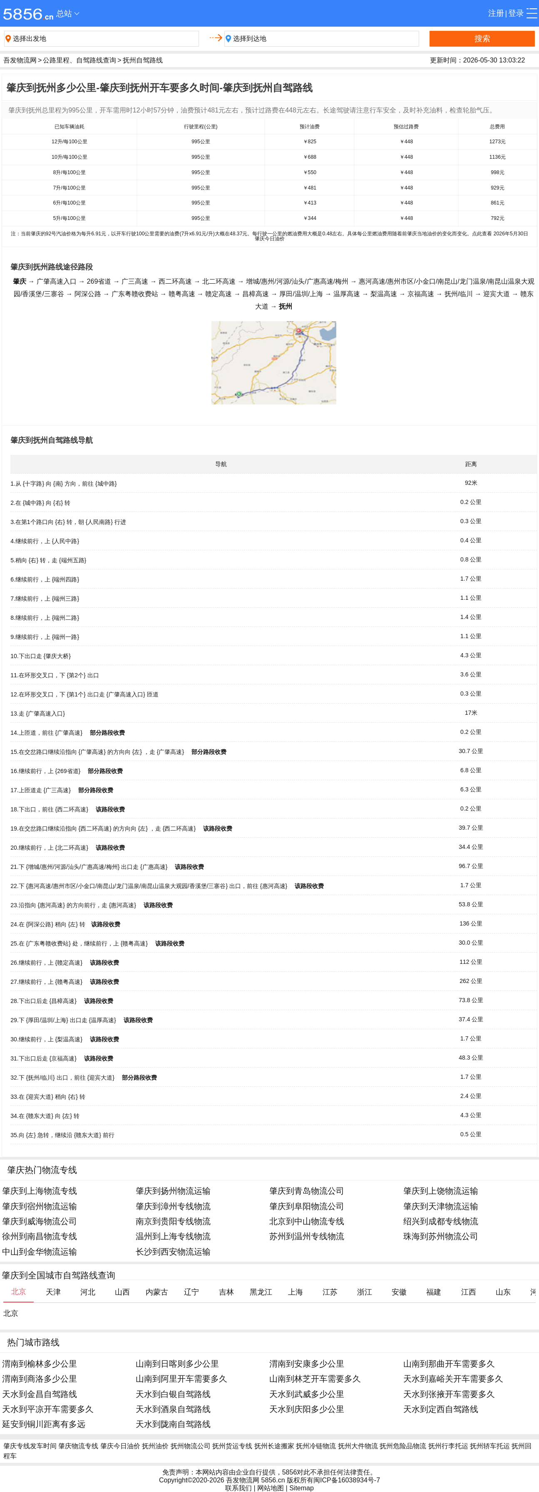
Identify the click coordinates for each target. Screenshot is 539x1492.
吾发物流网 (20, 60)
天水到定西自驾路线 (440, 1409)
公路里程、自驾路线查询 (79, 60)
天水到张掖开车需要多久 (449, 1394)
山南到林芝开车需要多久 (315, 1378)
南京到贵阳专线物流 (173, 1221)
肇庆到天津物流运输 (440, 1206)
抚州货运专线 (232, 1446)
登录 (516, 13)
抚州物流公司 (191, 1446)
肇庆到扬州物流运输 (173, 1190)
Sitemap (301, 1488)
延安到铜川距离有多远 (43, 1424)
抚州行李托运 (448, 1446)
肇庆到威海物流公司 (39, 1221)
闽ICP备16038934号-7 (346, 1480)
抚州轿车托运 (490, 1446)
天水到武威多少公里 (306, 1394)
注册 (496, 13)
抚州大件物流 (358, 1446)
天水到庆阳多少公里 (306, 1409)
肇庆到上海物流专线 (39, 1190)
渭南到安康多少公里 (306, 1363)
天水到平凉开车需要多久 (48, 1409)
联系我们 (238, 1488)
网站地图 (270, 1488)
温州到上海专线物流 (173, 1236)
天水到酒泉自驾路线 (173, 1409)
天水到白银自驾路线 (173, 1394)
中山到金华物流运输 (39, 1251)
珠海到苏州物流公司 (440, 1236)
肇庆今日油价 (120, 1446)
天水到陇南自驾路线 (173, 1424)
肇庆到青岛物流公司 (306, 1190)
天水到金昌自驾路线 (39, 1394)
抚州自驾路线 (143, 60)
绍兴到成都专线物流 (440, 1221)
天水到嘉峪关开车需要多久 (453, 1378)
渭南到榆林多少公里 (39, 1363)
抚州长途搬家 (274, 1446)
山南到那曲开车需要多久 (449, 1363)
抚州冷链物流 (316, 1446)
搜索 (482, 38)
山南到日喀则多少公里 (177, 1363)
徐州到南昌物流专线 (39, 1236)
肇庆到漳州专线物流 (173, 1206)
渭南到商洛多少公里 (39, 1378)
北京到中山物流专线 (306, 1221)
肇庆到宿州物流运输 (39, 1206)
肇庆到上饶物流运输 (440, 1190)
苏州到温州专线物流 (306, 1236)
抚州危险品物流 (403, 1446)
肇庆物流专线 (78, 1446)
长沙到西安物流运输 (173, 1251)
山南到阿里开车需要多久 (181, 1378)
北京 (10, 1313)
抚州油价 (155, 1446)
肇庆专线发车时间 (30, 1446)
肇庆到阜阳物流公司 (306, 1206)
